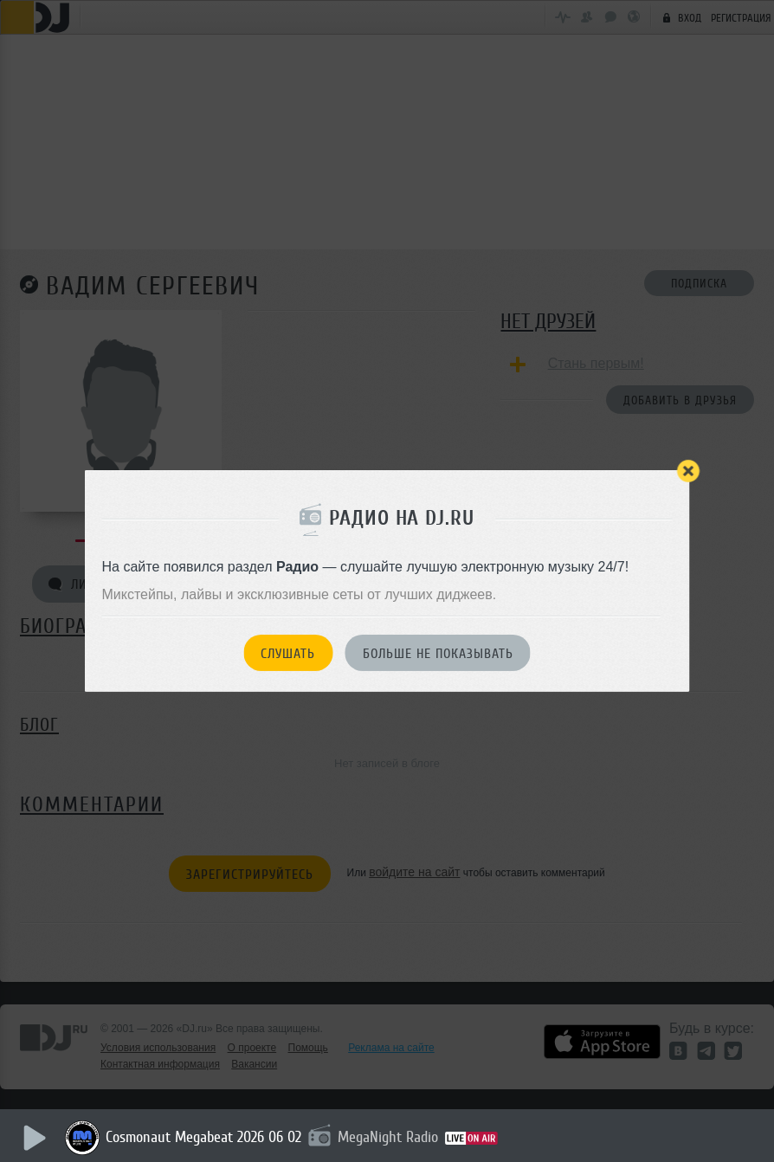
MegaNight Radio (388, 1137)
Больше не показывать (438, 654)
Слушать (288, 654)
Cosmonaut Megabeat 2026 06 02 (203, 1137)
